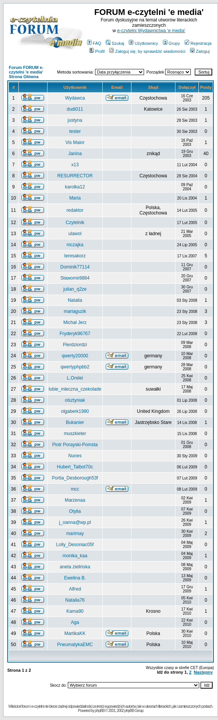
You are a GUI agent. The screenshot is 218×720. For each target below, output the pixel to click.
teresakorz (75, 256)
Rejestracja (198, 43)
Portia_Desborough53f (75, 478)
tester (75, 131)
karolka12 (75, 187)
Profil (97, 51)
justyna (75, 120)
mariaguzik (75, 311)
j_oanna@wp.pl (75, 522)
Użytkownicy (143, 43)
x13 (75, 164)
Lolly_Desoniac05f (75, 544)
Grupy (171, 43)
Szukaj (115, 43)
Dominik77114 (75, 267)
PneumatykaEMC (75, 644)
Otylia (75, 511)
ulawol (75, 233)
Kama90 (75, 611)
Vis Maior (75, 142)
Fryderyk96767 (75, 333)
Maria (75, 198)
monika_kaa (74, 555)
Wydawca (75, 98)
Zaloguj (200, 51)
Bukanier (75, 422)
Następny (203, 672)
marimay (75, 533)
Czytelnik (75, 222)
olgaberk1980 (75, 411)
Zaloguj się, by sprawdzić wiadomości (147, 51)
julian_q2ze (75, 289)
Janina (75, 153)
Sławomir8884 (75, 278)
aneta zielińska (75, 566)
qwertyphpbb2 (75, 367)
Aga (75, 622)
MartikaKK (74, 633)
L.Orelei (75, 378)
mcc (75, 489)
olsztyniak (75, 400)
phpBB (100, 711)
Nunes (75, 455)
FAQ (94, 43)
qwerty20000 (75, 355)
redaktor (75, 210)
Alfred (75, 589)
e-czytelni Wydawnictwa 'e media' (151, 30)
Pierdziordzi (75, 344)
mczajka (75, 244)
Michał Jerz (75, 322)
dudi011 (75, 109)
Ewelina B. (75, 578)
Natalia (75, 300)
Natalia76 (75, 600)
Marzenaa (75, 500)
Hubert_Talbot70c (75, 467)
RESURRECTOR (74, 175)
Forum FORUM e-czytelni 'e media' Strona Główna (26, 72)
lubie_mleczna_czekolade (75, 389)
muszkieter (75, 433)
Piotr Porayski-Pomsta (75, 444)
